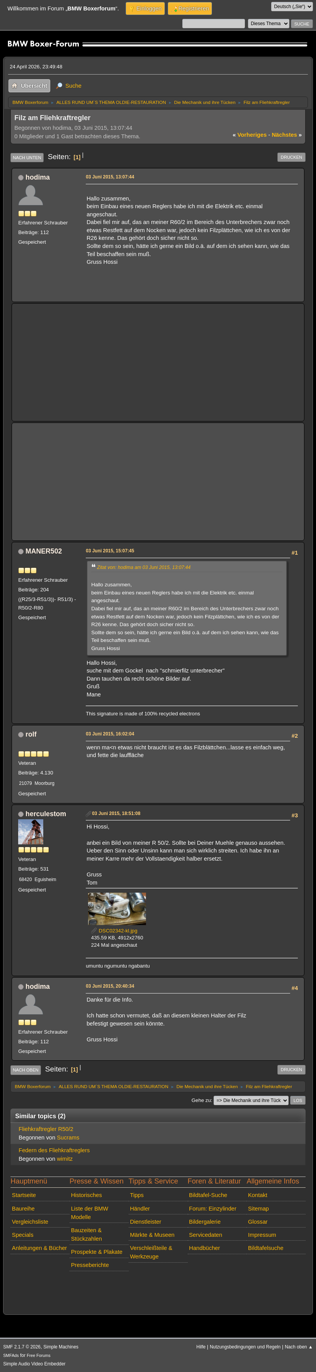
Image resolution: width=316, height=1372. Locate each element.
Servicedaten (205, 1235)
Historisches (86, 1195)
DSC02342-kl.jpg (114, 931)
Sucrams (68, 1137)
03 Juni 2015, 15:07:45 (110, 551)
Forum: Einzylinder (212, 1209)
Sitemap (258, 1209)
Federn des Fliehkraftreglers (54, 1150)
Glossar (258, 1222)
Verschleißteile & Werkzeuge (151, 1252)
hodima (37, 177)
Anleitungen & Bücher (39, 1248)
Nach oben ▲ (299, 1347)
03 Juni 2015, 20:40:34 (110, 986)
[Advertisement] (158, 362)
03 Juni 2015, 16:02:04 (110, 734)
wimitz (65, 1159)
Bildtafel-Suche (208, 1195)
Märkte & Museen (152, 1235)
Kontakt (257, 1195)
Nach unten (27, 157)
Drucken (291, 157)
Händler (140, 1209)
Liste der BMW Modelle (90, 1213)
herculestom (45, 814)
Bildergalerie (205, 1222)
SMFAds (11, 1355)
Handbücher (204, 1248)
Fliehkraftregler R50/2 (46, 1129)
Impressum (262, 1235)
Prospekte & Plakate (96, 1252)
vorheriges (250, 135)
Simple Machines (60, 1347)
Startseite (24, 1195)
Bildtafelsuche (266, 1248)
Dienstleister (145, 1222)
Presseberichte (90, 1265)
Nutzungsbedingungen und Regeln (245, 1347)
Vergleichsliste (30, 1222)
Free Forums (38, 1355)
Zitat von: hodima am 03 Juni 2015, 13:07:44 (143, 567)
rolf (30, 734)
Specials (23, 1235)
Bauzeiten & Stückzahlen (86, 1234)
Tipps (136, 1195)
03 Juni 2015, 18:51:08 (116, 813)
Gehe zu (201, 1100)
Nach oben (26, 1070)
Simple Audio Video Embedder (34, 1364)
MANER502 (43, 551)
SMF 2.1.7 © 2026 (22, 1347)
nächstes (287, 135)
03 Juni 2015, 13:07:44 (110, 177)
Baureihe (23, 1209)
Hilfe (201, 1347)
